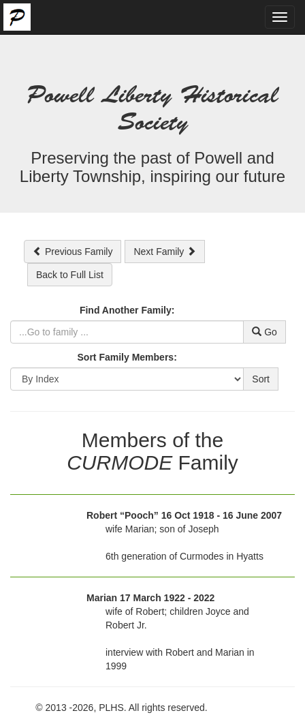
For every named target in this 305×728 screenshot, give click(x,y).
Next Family (164, 251)
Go (264, 332)
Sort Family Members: (127, 357)
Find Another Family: (127, 310)
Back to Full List (69, 274)
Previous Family (72, 251)
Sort (261, 379)
